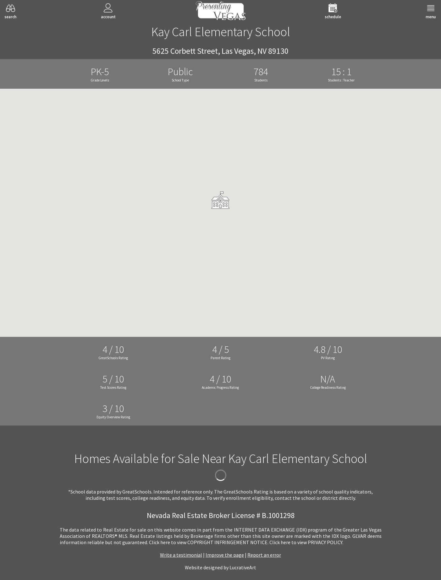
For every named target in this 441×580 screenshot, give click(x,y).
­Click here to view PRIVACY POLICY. (306, 542)
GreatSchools (137, 491)
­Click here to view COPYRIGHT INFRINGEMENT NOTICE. (208, 542)
